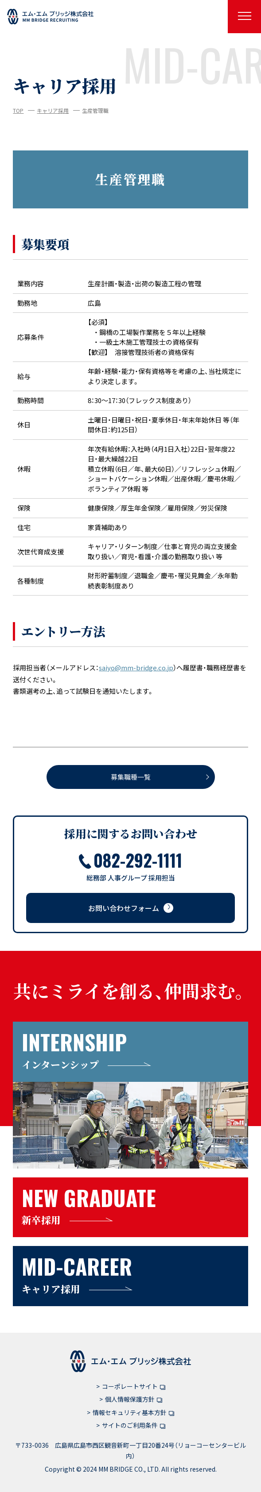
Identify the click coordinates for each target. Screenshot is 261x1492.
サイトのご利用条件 (133, 1425)
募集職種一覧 (131, 776)
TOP (18, 110)
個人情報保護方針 (133, 1399)
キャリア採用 (53, 110)
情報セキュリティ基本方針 (133, 1412)
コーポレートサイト (133, 1386)
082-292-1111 (130, 859)
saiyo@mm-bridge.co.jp (136, 667)
